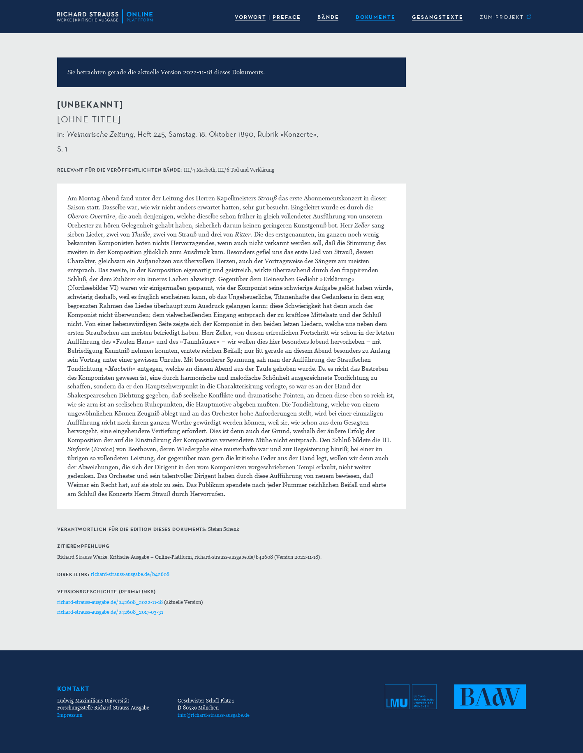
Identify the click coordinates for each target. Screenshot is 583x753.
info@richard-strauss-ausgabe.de (214, 715)
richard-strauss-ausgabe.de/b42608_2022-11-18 (110, 602)
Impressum (70, 715)
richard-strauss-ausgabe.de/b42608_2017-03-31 (110, 612)
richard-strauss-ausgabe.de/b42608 (130, 574)
